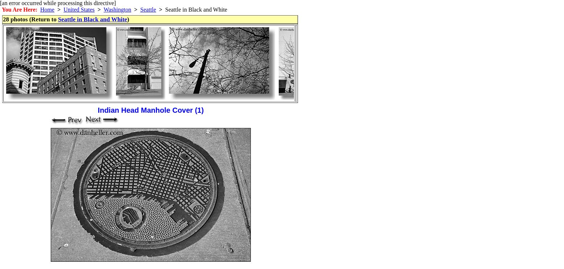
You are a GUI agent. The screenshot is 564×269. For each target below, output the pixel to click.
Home (47, 10)
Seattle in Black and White (92, 19)
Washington (117, 10)
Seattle (148, 10)
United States (79, 10)
